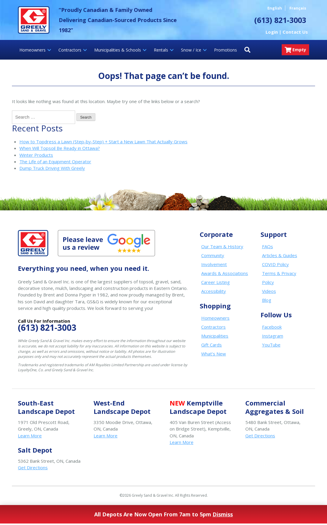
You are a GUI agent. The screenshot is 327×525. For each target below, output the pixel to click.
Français (297, 8)
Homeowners (215, 318)
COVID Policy (275, 264)
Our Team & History (222, 246)
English (274, 8)
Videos (269, 291)
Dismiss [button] (223, 514)
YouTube (271, 345)
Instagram (272, 336)
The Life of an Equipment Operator (55, 161)
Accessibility (213, 291)
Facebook (272, 327)
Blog (266, 300)
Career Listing (215, 282)
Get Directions (260, 436)
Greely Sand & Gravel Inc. (33, 20)
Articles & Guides (279, 255)
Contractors (213, 327)
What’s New (213, 354)
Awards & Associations (224, 273)
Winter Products (36, 155)
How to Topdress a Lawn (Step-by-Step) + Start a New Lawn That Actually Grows (103, 142)
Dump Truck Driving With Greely (52, 168)
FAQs (267, 246)
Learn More (30, 436)
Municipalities (214, 336)
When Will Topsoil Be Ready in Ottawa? (59, 148)
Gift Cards (211, 345)
